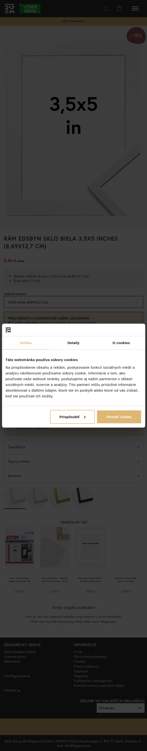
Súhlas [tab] (26, 343)
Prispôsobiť (72, 417)
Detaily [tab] (74, 343)
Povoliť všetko (119, 417)
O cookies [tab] (121, 343)
